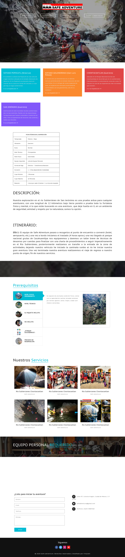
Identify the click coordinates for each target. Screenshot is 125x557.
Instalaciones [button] (48, 15)
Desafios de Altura (70, 15)
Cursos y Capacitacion (94, 15)
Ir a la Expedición (10, 88)
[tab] (28, 295)
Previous (23, 29)
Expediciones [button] (27, 15)
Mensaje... (39, 520)
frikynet (87, 553)
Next (101, 29)
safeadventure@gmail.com (86, 503)
